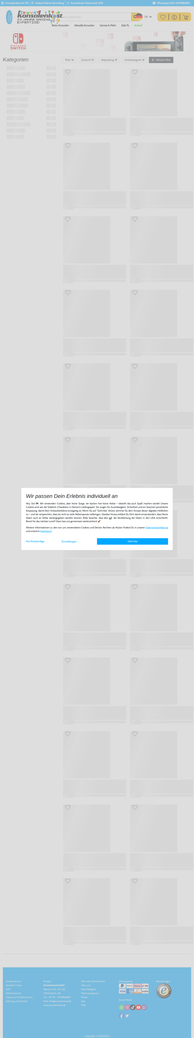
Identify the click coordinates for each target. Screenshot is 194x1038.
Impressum (46, 531)
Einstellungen (69, 541)
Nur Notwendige (35, 541)
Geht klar (133, 541)
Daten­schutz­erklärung (157, 527)
